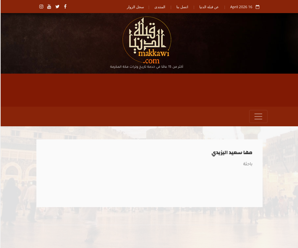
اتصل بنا (182, 6)
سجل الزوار (135, 6)
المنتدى (159, 6)
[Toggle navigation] (258, 116)
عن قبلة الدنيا (209, 6)
